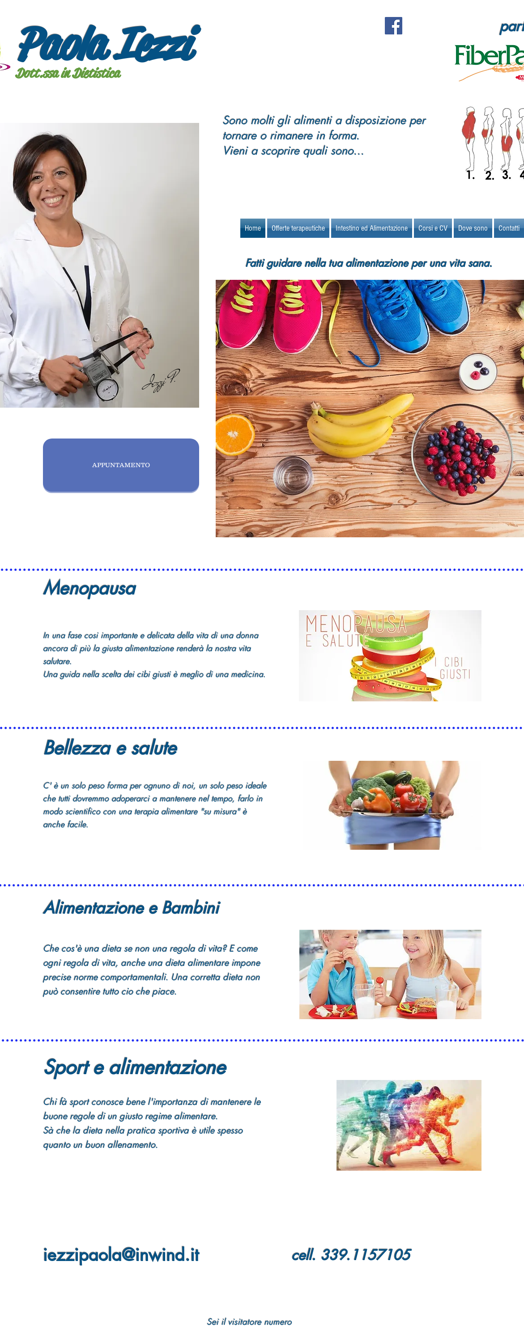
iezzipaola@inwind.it (121, 1255)
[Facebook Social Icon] (393, 25)
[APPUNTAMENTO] (121, 465)
